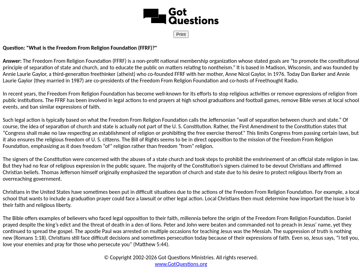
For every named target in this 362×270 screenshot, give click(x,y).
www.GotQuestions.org (181, 264)
